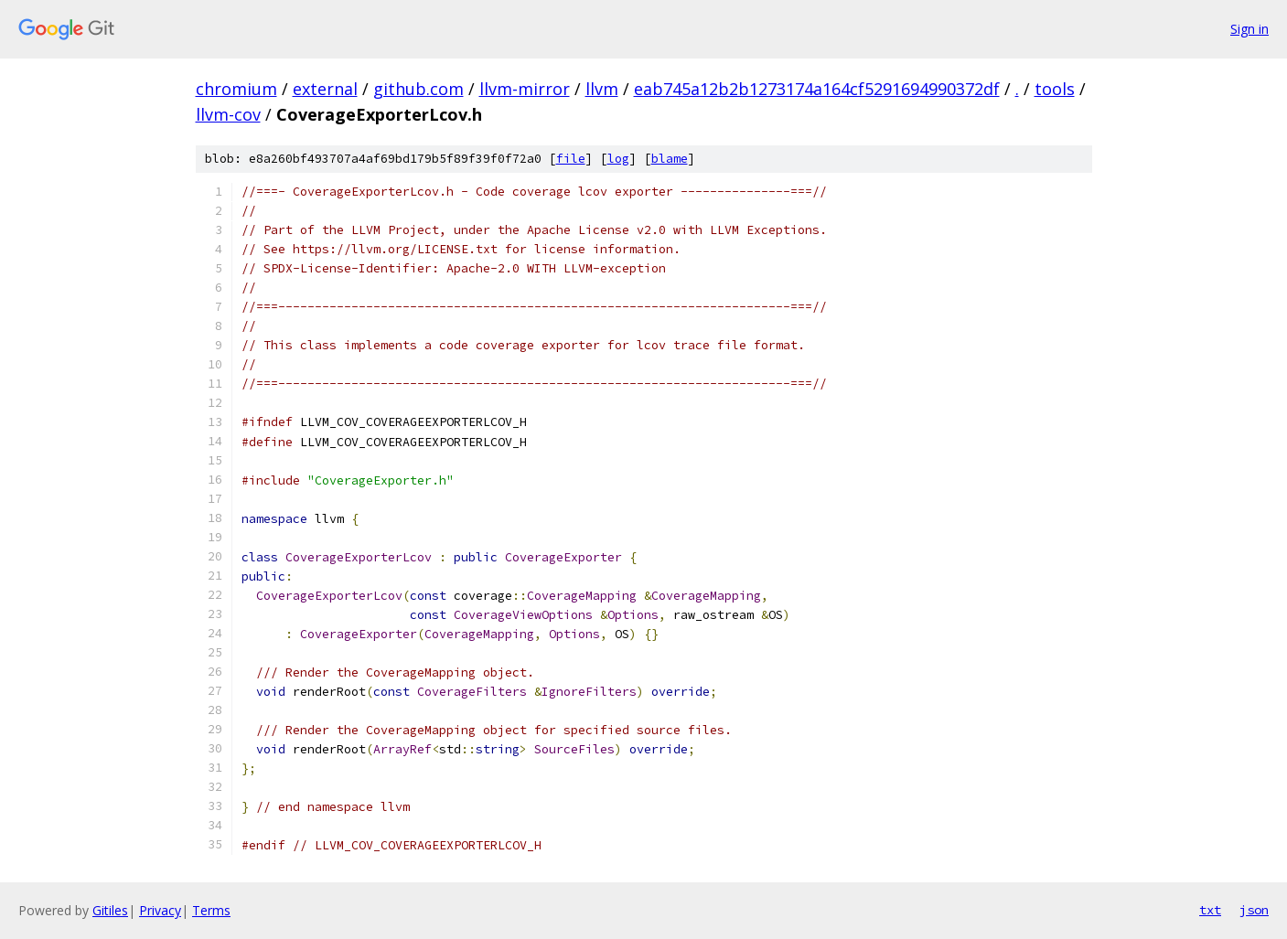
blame (669, 158)
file (570, 158)
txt (1210, 910)
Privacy (160, 910)
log (618, 158)
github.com (418, 89)
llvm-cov (228, 114)
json (1254, 910)
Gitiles (110, 910)
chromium (236, 89)
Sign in (1249, 28)
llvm (601, 89)
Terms (211, 910)
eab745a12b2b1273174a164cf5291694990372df (817, 89)
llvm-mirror (524, 89)
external (325, 89)
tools (1055, 89)
